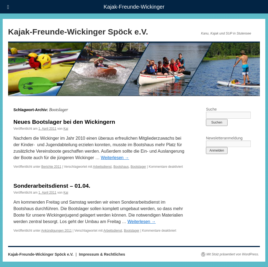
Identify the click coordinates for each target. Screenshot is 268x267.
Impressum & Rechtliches (102, 254)
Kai (65, 129)
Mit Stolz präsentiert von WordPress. (232, 254)
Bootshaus (121, 167)
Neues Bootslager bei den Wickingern (64, 122)
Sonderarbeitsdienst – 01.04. (51, 186)
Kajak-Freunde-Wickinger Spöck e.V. (78, 31)
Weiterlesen (115, 157)
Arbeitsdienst (102, 167)
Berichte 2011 (51, 167)
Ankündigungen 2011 (56, 230)
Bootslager (138, 167)
